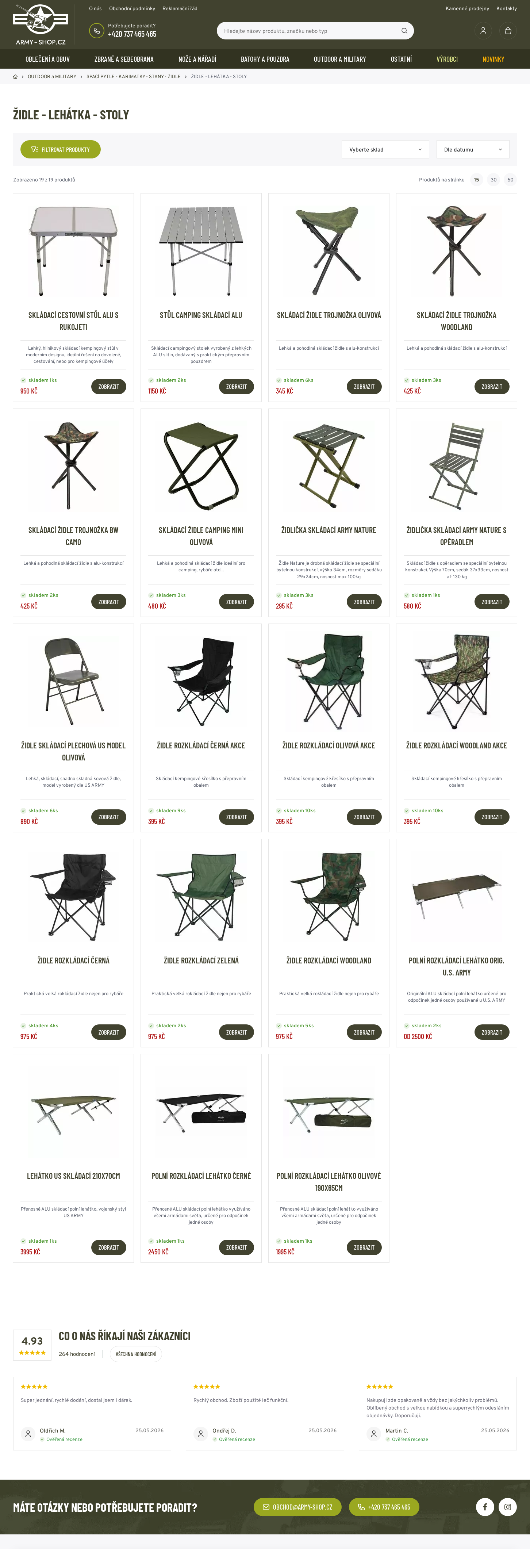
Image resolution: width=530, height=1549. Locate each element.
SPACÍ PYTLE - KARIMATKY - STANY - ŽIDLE (134, 76)
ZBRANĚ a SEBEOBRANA (124, 58)
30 (494, 180)
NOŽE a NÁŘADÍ (197, 58)
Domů (15, 76)
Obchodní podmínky (132, 8)
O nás (95, 8)
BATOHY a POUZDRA (265, 58)
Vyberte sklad (366, 149)
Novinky (493, 58)
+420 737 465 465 (132, 33)
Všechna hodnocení (136, 1354)
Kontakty (506, 8)
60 (510, 180)
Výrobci (447, 58)
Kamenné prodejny (467, 8)
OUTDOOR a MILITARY (340, 58)
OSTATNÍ (401, 58)
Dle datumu (458, 149)
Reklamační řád (179, 8)
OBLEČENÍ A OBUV (48, 58)
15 (476, 180)
